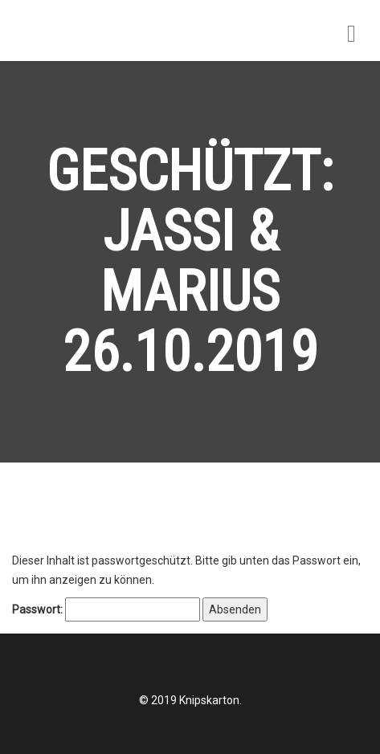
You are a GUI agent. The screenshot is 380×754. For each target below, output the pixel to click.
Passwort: (106, 609)
